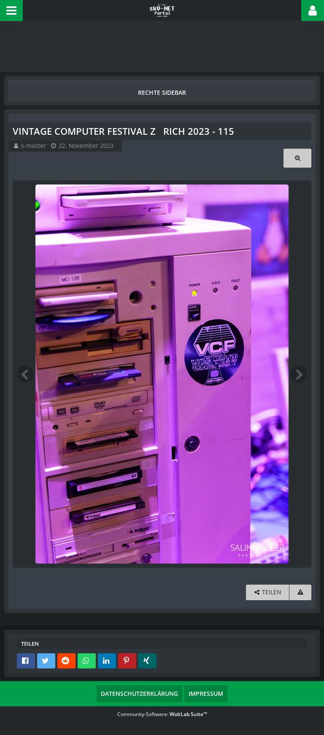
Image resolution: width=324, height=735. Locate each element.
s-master (33, 146)
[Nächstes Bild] (298, 374)
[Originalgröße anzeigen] (297, 158)
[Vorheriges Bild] (25, 374)
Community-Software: (162, 714)
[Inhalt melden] (300, 592)
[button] (11, 10)
